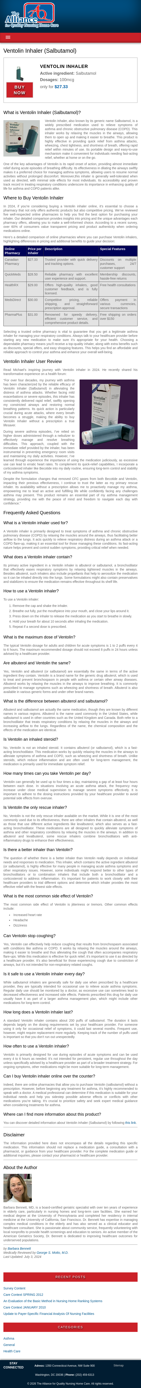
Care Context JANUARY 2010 (24, 1307)
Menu (8, 37)
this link (130, 1123)
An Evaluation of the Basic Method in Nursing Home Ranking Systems (52, 1301)
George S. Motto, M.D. (52, 1252)
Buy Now (19, 90)
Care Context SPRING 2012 (23, 1294)
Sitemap (118, 1365)
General (9, 1345)
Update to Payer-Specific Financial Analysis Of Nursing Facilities (48, 1314)
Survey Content (14, 1288)
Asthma (8, 1338)
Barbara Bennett (19, 1248)
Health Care (11, 1351)
